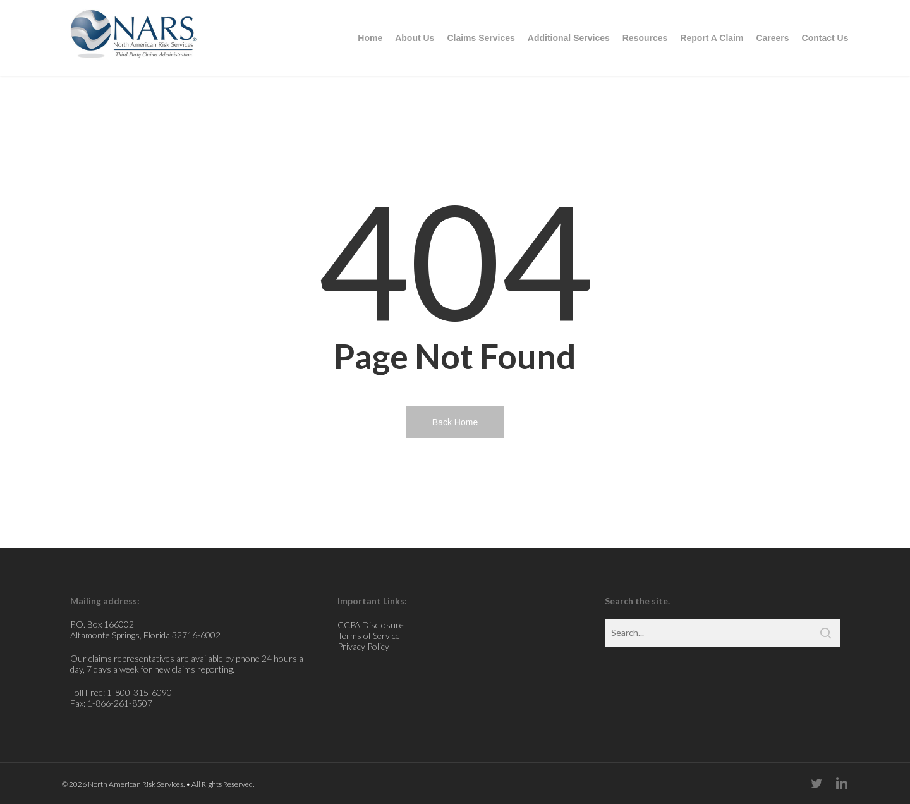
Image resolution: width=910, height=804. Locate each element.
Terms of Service (368, 635)
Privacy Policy (363, 646)
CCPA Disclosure (370, 624)
